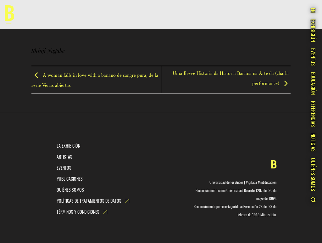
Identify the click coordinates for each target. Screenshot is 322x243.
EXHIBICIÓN (313, 30)
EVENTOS (313, 57)
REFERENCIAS (313, 114)
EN (313, 10)
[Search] (313, 200)
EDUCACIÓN (313, 83)
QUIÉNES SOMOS (313, 174)
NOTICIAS (313, 142)
